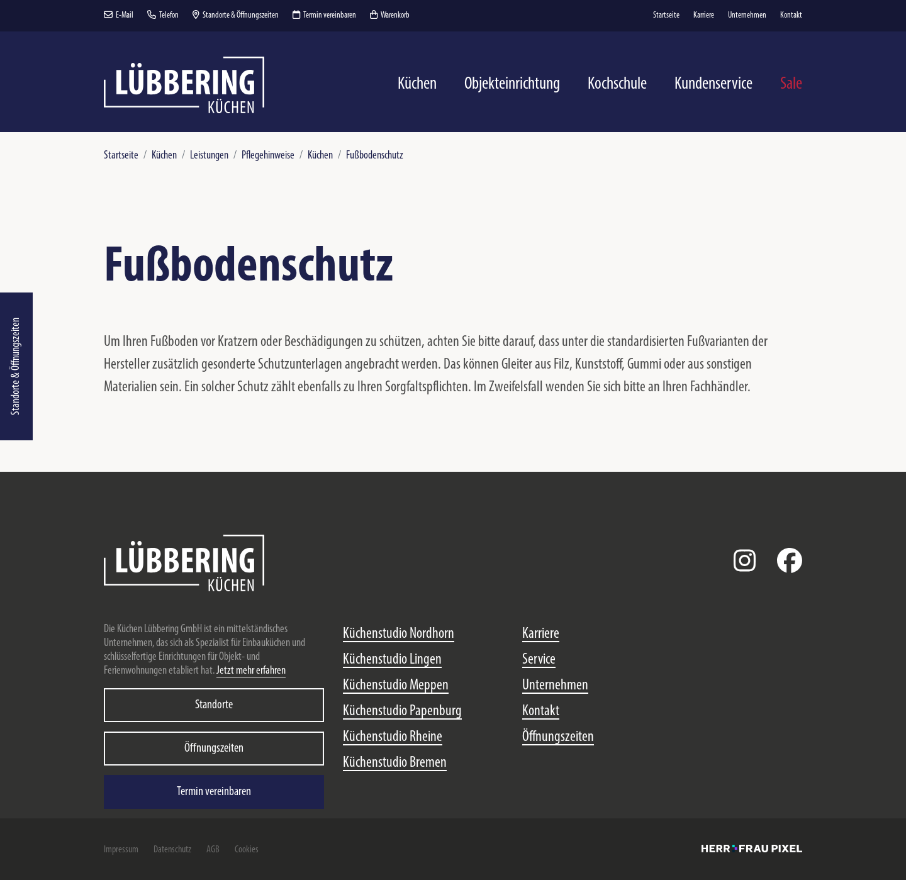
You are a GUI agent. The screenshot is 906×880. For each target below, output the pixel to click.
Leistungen (209, 156)
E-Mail (118, 15)
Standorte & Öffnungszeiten (16, 366)
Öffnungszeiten (213, 748)
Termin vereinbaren (324, 15)
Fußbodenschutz (374, 156)
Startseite (121, 156)
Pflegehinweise (268, 156)
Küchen (164, 156)
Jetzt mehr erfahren (251, 671)
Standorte (214, 705)
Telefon (163, 15)
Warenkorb (390, 15)
